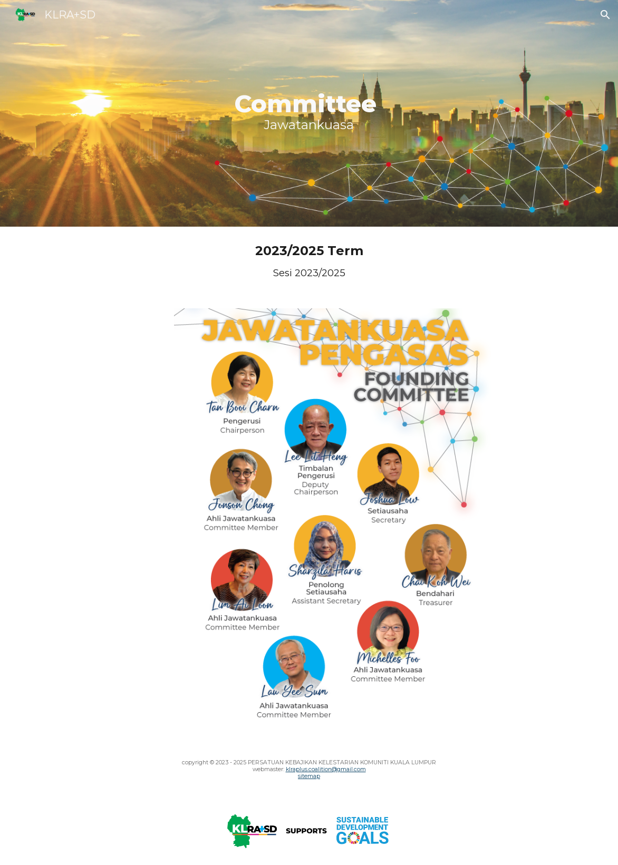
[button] (605, 14)
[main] (309, 113)
